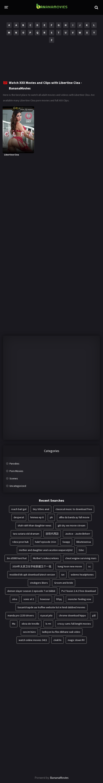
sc (89, 566)
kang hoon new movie (70, 566)
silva (14, 599)
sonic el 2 (28, 599)
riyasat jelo (46, 615)
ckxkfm (57, 640)
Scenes (13, 478)
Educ (81, 550)
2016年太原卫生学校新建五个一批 (31, 566)
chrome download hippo (72, 615)
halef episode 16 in (45, 542)
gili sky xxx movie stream (71, 525)
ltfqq (59, 599)
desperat (19, 517)
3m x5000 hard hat (17, 558)
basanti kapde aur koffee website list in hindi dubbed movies (51, 607)
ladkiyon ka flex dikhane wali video (61, 632)
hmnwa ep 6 (37, 517)
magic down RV (76, 640)
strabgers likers (39, 582)
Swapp (66, 542)
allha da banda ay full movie (74, 517)
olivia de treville (30, 623)
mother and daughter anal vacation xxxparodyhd (45, 550)
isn (62, 574)
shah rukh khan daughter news (34, 525)
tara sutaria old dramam (26, 533)
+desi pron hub (20, 542)
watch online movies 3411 (33, 640)
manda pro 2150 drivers (21, 615)
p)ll (94, 615)
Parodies (14, 463)
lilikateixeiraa (83, 542)
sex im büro (29, 632)
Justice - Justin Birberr (77, 533)
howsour (45, 599)
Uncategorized (17, 486)
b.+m (48, 623)
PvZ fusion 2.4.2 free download (78, 591)
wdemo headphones (82, 574)
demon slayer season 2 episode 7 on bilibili (31, 591)
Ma (13, 623)
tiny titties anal (41, 509)
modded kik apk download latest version (32, 574)
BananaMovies (59, 777)
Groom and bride (63, 582)
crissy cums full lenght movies (74, 623)
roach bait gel (18, 509)
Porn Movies (16, 471)
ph (51, 517)
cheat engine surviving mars (80, 558)
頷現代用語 (52, 533)
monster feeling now (79, 599)
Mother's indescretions (46, 558)
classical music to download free (74, 509)
